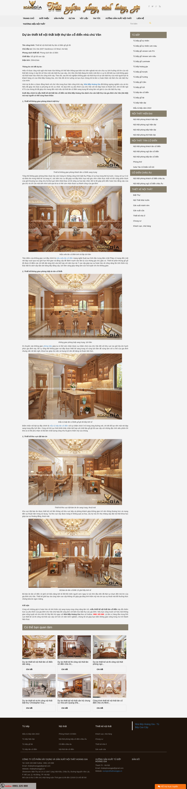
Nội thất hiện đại (142, 113)
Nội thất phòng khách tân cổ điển (147, 146)
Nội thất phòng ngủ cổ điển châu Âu (148, 183)
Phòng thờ (137, 162)
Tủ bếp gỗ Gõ (139, 87)
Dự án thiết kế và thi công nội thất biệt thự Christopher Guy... (37, 702)
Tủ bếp (136, 35)
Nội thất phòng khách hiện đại (145, 119)
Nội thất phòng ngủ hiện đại (144, 125)
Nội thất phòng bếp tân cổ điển (146, 157)
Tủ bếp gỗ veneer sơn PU (144, 51)
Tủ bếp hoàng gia (140, 66)
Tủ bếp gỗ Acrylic (140, 72)
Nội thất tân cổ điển (144, 140)
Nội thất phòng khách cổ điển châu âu (149, 178)
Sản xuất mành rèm (141, 205)
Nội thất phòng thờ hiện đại (144, 135)
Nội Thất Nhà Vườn (141, 200)
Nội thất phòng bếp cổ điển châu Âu (73, 739)
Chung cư (137, 221)
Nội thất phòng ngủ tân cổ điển (146, 151)
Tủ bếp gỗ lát (138, 98)
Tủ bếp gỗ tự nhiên (141, 41)
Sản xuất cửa (138, 210)
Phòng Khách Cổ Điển (67, 734)
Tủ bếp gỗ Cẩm (139, 82)
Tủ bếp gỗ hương (140, 77)
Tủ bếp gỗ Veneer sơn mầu (144, 56)
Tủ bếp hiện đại (139, 103)
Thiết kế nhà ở (139, 216)
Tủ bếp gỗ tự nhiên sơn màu (145, 46)
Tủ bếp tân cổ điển (141, 92)
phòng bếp (47, 346)
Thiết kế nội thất (142, 189)
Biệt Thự (136, 195)
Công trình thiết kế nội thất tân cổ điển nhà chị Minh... (108, 702)
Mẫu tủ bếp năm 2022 (142, 108)
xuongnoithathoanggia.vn (112, 771)
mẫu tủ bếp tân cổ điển (59, 426)
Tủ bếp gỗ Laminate (141, 61)
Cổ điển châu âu (142, 172)
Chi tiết (29, 669)
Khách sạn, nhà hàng (142, 226)
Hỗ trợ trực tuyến (168, 786)
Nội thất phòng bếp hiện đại (144, 130)
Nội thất (63, 726)
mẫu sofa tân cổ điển (64, 258)
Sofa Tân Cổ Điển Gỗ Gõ (143, 167)
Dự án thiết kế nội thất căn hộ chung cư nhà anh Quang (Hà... (74, 702)
